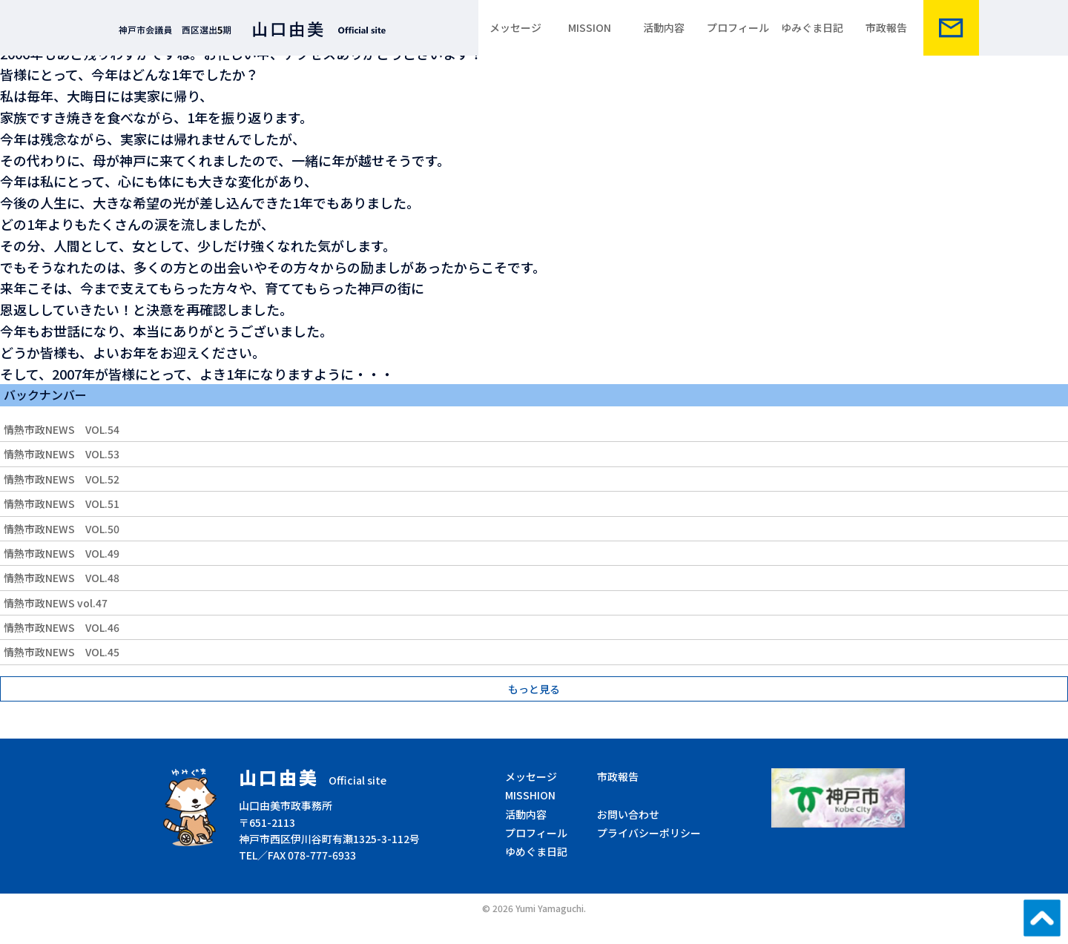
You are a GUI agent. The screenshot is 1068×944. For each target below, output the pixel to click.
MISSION (589, 27)
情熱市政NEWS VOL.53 (61, 453)
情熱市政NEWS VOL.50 (61, 528)
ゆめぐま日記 (536, 851)
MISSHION (530, 795)
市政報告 (886, 27)
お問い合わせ (628, 814)
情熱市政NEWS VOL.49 (61, 553)
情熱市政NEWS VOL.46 (61, 627)
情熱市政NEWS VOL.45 (61, 651)
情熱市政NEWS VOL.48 (61, 577)
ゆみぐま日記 (812, 27)
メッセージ (515, 27)
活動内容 (664, 27)
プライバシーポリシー (649, 832)
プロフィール (738, 27)
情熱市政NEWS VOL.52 (61, 479)
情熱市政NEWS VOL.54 (61, 429)
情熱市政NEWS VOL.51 (61, 503)
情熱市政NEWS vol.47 (56, 602)
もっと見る (534, 688)
